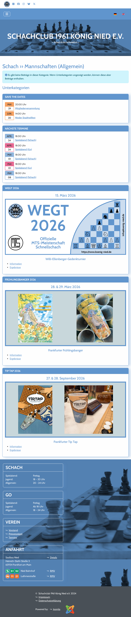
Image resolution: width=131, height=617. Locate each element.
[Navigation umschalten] (7, 14)
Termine (13, 537)
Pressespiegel (15, 533)
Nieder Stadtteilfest (25, 117)
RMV (52, 570)
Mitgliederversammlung (27, 108)
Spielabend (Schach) (25, 140)
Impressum (44, 597)
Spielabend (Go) (23, 149)
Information (16, 263)
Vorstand (13, 530)
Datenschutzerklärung (50, 600)
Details (53, 557)
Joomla (56, 609)
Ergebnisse (15, 267)
